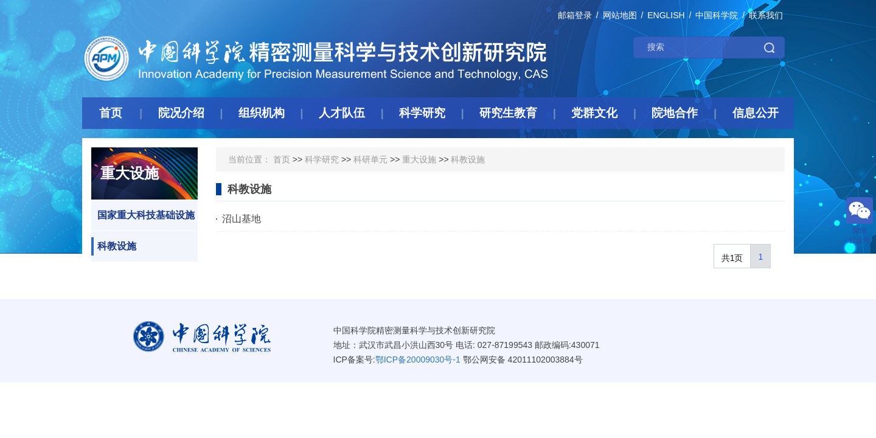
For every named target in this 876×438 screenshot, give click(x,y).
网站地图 (620, 15)
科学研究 (322, 159)
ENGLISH (665, 15)
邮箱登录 (575, 15)
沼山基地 (241, 219)
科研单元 (370, 159)
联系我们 (766, 15)
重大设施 (419, 159)
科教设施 (113, 246)
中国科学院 (716, 15)
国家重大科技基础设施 (143, 215)
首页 (281, 159)
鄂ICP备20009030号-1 (418, 359)
